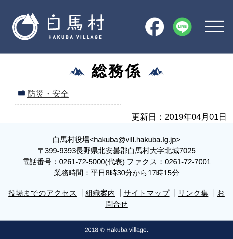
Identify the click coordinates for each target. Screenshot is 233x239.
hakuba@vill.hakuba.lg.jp (135, 139)
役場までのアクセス (42, 193)
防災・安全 (48, 93)
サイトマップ (147, 193)
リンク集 (193, 193)
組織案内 (100, 193)
